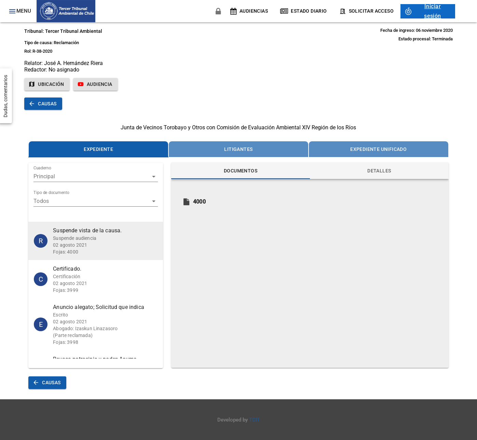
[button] (95, 241)
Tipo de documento (51, 193)
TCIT (254, 420)
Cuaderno (42, 168)
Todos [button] (41, 201)
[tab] (98, 149)
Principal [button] (44, 176)
